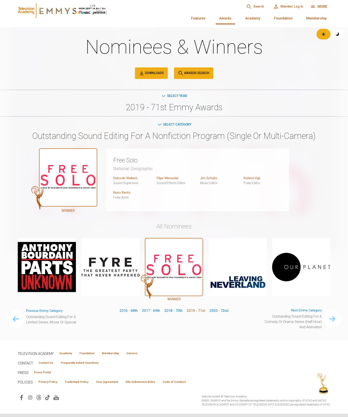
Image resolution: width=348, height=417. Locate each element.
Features (198, 18)
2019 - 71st (196, 312)
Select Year (174, 96)
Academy (252, 18)
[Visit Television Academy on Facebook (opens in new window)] (21, 400)
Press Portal (45, 375)
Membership (316, 18)
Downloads (151, 73)
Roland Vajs (253, 179)
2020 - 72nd (219, 312)
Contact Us (48, 365)
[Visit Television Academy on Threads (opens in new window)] (39, 400)
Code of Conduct (197, 385)
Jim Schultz (209, 179)
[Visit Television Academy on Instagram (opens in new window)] (30, 400)
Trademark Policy (84, 385)
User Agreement (119, 385)
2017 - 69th (151, 312)
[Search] (246, 6)
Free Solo (127, 161)
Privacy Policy (50, 385)
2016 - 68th (129, 312)
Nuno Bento (122, 193)
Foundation (283, 18)
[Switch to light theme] (323, 34)
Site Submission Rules (158, 385)
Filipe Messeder (169, 179)
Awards (225, 18)
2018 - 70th (173, 312)
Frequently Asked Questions (86, 365)
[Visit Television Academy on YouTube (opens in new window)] (56, 400)
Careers (147, 355)
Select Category (174, 125)
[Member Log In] (285, 6)
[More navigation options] (319, 6)
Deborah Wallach (126, 179)
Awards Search (193, 73)
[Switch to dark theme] (337, 34)
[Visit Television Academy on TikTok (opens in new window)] (47, 400)
